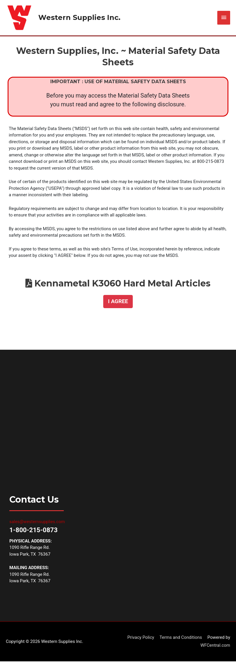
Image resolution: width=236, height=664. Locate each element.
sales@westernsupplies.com (37, 524)
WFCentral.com (215, 648)
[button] (117, 303)
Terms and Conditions (180, 639)
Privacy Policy (140, 639)
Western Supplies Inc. (80, 19)
